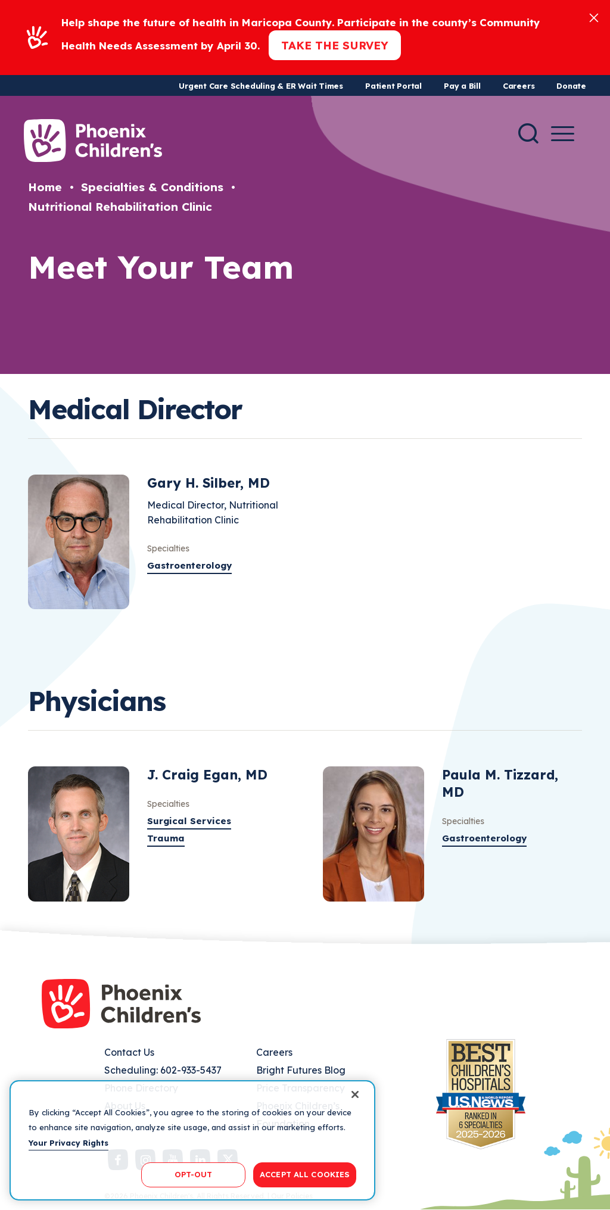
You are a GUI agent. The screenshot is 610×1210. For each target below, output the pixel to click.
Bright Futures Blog (301, 1070)
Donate (571, 86)
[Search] (528, 133)
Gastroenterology (189, 565)
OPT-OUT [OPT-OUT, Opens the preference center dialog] (194, 1174)
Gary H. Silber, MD (208, 483)
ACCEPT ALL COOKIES (305, 1174)
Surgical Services (189, 821)
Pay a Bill (462, 86)
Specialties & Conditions (152, 187)
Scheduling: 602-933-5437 (163, 1070)
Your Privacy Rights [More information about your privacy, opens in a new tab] (68, 1142)
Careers (518, 86)
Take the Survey (334, 45)
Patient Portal (393, 86)
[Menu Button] (562, 133)
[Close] (594, 17)
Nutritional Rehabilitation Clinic (120, 206)
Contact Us (129, 1052)
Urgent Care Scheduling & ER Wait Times (261, 86)
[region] (192, 1140)
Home (45, 187)
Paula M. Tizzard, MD (500, 783)
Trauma (166, 838)
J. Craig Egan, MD (207, 774)
